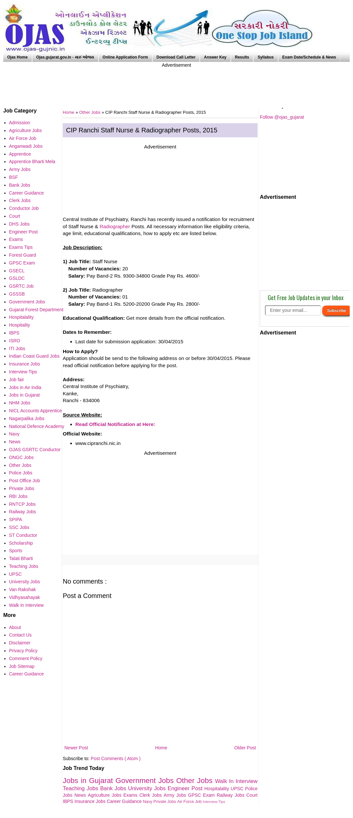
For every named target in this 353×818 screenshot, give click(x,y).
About (15, 627)
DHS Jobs (19, 224)
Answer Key (215, 57)
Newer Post (76, 747)
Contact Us (20, 635)
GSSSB (17, 294)
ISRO (14, 340)
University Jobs (148, 788)
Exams (132, 795)
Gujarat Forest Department (36, 309)
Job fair (16, 379)
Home (161, 747)
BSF (13, 177)
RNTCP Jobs (22, 504)
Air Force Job (190, 801)
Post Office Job (24, 480)
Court (252, 795)
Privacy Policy (23, 650)
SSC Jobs (19, 527)
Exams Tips (21, 247)
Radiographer (115, 226)
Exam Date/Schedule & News (309, 57)
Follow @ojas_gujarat (282, 117)
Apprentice (20, 154)
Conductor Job (24, 208)
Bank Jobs (114, 788)
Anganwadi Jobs (26, 146)
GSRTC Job (21, 286)
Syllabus (266, 57)
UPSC (238, 788)
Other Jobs (90, 112)
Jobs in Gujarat (89, 780)
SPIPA (15, 519)
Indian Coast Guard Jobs (34, 356)
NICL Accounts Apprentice (35, 410)
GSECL (17, 270)
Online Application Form (125, 57)
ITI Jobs (17, 348)
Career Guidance (125, 801)
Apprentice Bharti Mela (32, 161)
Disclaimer (19, 642)
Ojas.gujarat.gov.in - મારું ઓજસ (65, 57)
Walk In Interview (236, 781)
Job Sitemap (22, 666)
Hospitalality (217, 788)
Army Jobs (176, 795)
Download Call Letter (176, 57)
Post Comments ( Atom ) (116, 758)
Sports (15, 550)
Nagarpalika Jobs (26, 418)
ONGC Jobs (21, 457)
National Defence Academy (36, 426)
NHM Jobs (19, 402)
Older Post (245, 747)
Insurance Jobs (91, 801)
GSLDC (17, 278)
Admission (19, 122)
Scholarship (21, 543)
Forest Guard (22, 255)
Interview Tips (214, 802)
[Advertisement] (176, 83)
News (81, 795)
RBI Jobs (18, 496)
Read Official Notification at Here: (116, 424)
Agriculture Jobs (106, 795)
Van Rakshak (22, 589)
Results (242, 57)
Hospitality (19, 325)
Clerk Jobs (151, 795)
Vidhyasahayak (24, 597)
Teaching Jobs (81, 788)
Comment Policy (25, 658)
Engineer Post (186, 788)
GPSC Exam (202, 795)
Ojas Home (17, 57)
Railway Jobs (231, 795)
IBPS (69, 801)
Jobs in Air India (25, 387)
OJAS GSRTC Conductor (35, 449)
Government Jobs (145, 780)
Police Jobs (21, 472)
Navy (148, 801)
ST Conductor (23, 535)
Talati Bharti (21, 558)
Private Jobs (165, 801)
